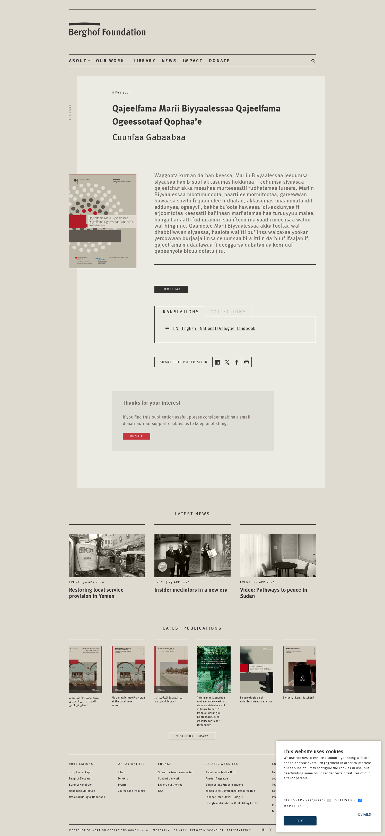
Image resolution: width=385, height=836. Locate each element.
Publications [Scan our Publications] (81, 764)
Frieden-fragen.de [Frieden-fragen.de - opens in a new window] (217, 778)
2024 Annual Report (81, 772)
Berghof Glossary (79, 778)
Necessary (304, 800)
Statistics (345, 800)
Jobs (120, 772)
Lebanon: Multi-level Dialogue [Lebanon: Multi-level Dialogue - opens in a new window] (224, 797)
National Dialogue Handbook (87, 797)
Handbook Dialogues (82, 791)
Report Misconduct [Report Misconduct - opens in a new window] (207, 830)
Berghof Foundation (107, 30)
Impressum (161, 830)
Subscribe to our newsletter (175, 772)
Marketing (294, 806)
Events (122, 784)
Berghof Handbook (80, 784)
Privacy (180, 830)
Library (145, 61)
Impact (193, 61)
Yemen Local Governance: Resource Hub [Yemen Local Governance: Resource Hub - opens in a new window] (230, 791)
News (169, 61)
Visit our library (192, 736)
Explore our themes (170, 784)
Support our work (169, 778)
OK (299, 821)
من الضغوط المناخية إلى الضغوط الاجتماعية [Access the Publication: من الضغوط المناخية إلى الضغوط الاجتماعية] (168, 699)
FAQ (160, 791)
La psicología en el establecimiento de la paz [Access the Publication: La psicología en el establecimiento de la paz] (256, 699)
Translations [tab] (179, 311)
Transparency (239, 830)
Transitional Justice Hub (220, 772)
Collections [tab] (228, 311)
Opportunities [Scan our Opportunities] (131, 764)
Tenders (123, 778)
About (78, 61)
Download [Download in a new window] (171, 289)
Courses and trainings (131, 791)
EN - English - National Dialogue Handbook (214, 328)
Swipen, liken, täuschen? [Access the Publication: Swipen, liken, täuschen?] (298, 697)
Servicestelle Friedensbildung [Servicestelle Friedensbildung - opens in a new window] (224, 784)
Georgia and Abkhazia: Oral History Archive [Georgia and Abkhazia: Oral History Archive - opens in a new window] (232, 803)
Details (364, 814)
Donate (219, 61)
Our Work (110, 61)
